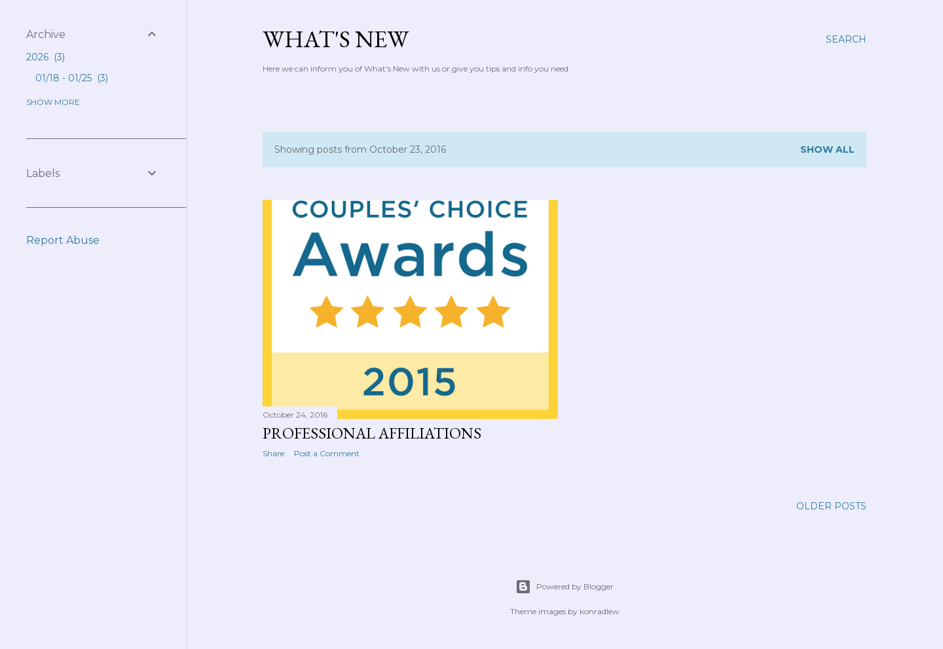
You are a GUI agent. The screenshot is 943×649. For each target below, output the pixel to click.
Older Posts (831, 506)
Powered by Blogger (564, 587)
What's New (336, 39)
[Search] (846, 39)
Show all (827, 149)
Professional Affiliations (372, 433)
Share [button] (273, 453)
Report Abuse (63, 240)
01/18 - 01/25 (71, 78)
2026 (45, 57)
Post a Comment (327, 453)
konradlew (599, 611)
